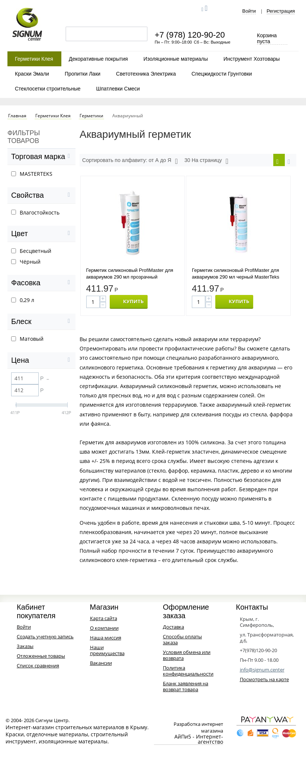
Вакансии (101, 664)
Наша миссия (105, 638)
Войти (249, 11)
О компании (104, 629)
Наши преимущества (107, 651)
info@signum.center (262, 670)
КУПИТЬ (133, 302)
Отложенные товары (41, 657)
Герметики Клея (34, 59)
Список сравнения (38, 666)
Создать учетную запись (45, 637)
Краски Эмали (32, 74)
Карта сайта (103, 619)
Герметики (91, 116)
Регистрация (281, 11)
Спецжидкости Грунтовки (221, 74)
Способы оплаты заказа (182, 640)
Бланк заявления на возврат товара (185, 687)
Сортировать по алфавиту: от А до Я (130, 161)
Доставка (173, 628)
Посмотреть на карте (264, 680)
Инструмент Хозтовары (251, 59)
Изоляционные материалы (176, 59)
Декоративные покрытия (98, 59)
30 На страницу (206, 161)
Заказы (25, 647)
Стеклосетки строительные (48, 89)
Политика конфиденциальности (188, 672)
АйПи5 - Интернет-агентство (198, 740)
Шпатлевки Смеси (118, 89)
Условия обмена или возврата (186, 656)
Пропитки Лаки (82, 74)
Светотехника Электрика (146, 74)
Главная (17, 116)
